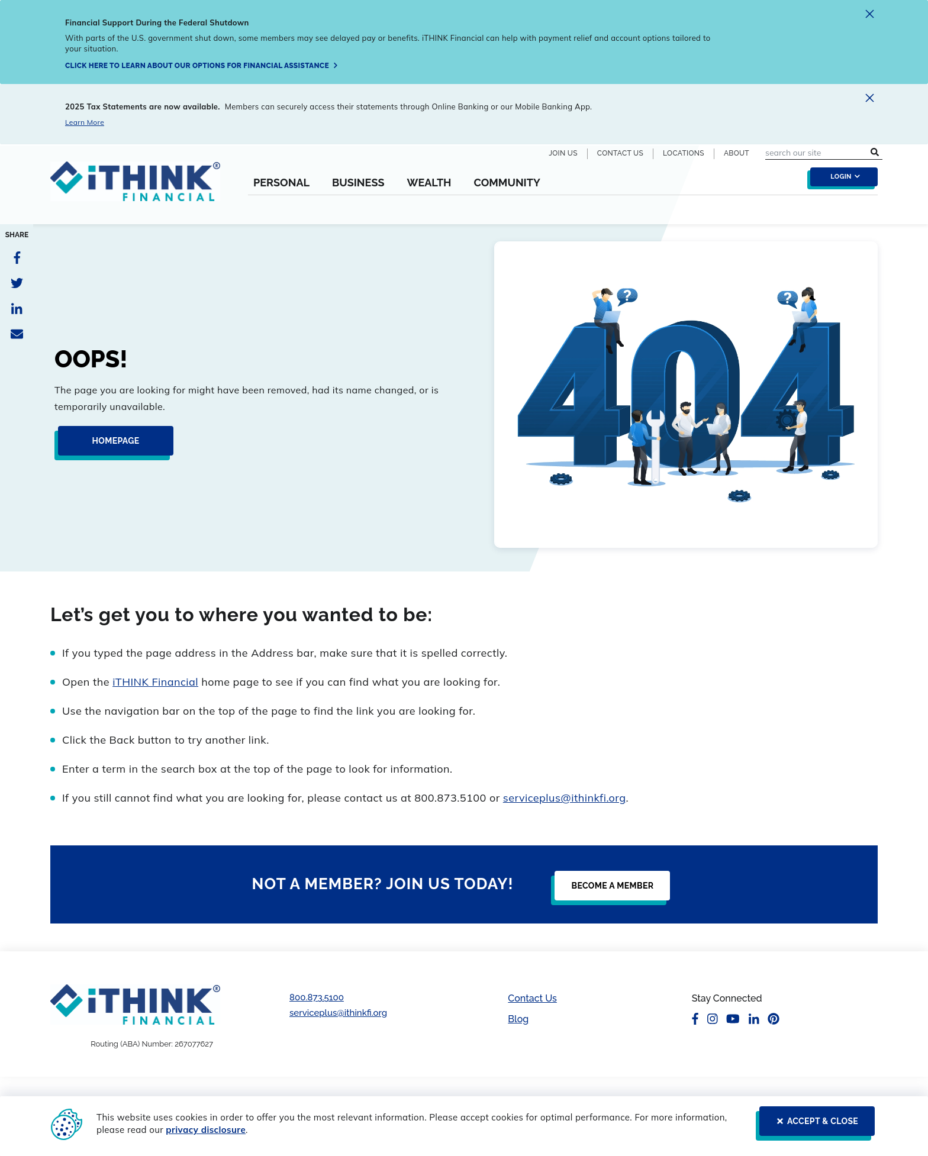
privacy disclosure (206, 1129)
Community (506, 183)
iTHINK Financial (155, 682)
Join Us (563, 153)
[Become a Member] (608, 890)
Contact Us (620, 153)
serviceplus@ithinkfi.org (564, 798)
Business (358, 183)
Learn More (84, 122)
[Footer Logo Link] (135, 1004)
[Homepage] (112, 445)
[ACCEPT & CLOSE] (813, 1126)
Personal (281, 183)
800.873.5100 (316, 997)
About (736, 153)
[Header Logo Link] (135, 189)
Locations (683, 153)
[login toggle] (841, 179)
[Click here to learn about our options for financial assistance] (202, 66)
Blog (518, 1019)
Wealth (429, 183)
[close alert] (869, 16)
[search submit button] (875, 153)
